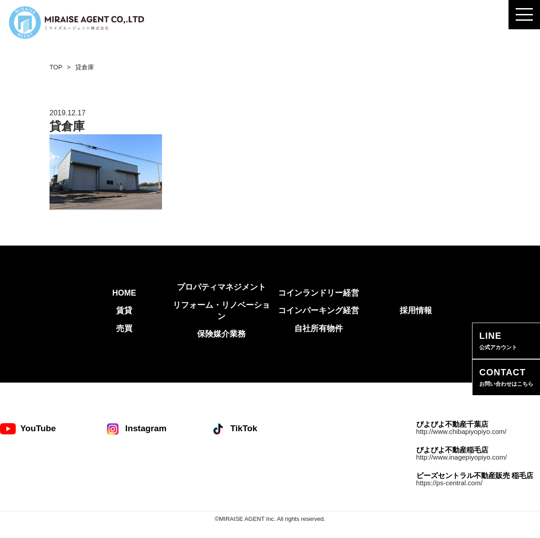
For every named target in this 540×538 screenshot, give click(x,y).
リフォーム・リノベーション (221, 311)
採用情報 (416, 310)
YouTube (28, 429)
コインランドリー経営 (318, 292)
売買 (124, 328)
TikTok (233, 429)
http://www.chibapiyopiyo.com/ (461, 431)
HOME (124, 292)
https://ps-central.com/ (449, 483)
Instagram (135, 429)
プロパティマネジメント (221, 287)
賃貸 (124, 310)
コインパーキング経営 (318, 310)
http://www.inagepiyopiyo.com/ (461, 457)
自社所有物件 (318, 328)
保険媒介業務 (221, 333)
